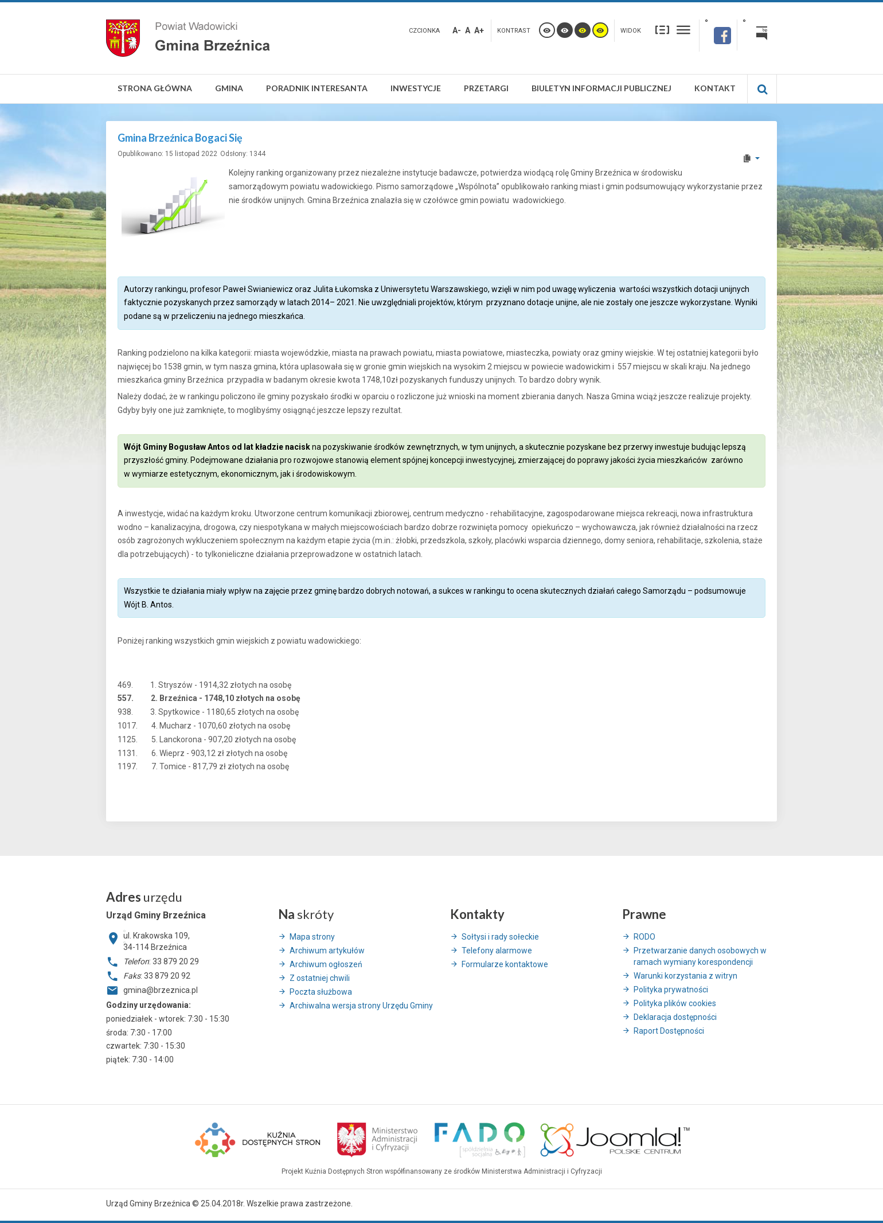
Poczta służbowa (321, 991)
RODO (644, 936)
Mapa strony (312, 936)
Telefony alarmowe (497, 950)
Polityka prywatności (671, 989)
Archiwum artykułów (327, 950)
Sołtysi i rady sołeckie (500, 936)
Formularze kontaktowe (505, 964)
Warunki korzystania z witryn (685, 975)
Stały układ (662, 29)
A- (456, 30)
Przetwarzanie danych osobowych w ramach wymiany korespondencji (700, 956)
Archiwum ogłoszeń (326, 964)
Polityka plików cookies (675, 1003)
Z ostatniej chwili (320, 978)
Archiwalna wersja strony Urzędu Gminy (361, 1005)
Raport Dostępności (669, 1030)
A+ (479, 30)
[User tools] (750, 158)
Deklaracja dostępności (675, 1017)
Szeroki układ (683, 29)
